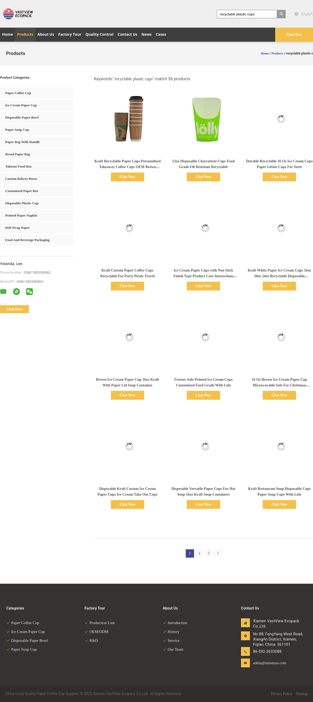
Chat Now (294, 34)
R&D (91, 640)
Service (171, 640)
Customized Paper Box (21, 191)
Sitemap (302, 694)
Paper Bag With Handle (22, 142)
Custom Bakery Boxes (21, 179)
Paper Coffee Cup (18, 93)
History (171, 632)
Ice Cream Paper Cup (21, 105)
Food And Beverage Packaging (27, 240)
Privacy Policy (281, 694)
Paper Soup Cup (17, 130)
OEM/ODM (97, 632)
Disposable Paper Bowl (22, 117)
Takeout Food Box (18, 166)
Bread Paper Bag (17, 154)
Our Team (173, 649)
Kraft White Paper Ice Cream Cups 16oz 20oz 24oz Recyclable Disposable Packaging (279, 276)
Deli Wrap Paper (17, 228)
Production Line (100, 623)
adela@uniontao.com (269, 663)
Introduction (175, 623)
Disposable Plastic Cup (21, 203)
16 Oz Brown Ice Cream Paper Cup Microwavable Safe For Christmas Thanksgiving (279, 385)
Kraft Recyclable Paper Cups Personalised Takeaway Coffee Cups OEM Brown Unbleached (127, 167)
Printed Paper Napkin (21, 215)
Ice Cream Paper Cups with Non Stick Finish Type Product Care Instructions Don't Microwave (203, 276)
